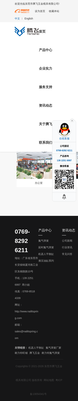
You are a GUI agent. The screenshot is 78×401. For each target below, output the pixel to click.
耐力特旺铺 (21, 352)
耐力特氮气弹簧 (51, 352)
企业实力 (45, 68)
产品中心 (45, 50)
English (29, 18)
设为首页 (40, 11)
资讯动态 (45, 105)
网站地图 (49, 380)
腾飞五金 (35, 352)
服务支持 (45, 87)
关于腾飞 (45, 124)
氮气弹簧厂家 (53, 347)
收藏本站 (54, 11)
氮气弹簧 (43, 240)
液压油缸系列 (46, 260)
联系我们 (45, 142)
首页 (42, 31)
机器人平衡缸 (46, 254)
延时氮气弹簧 (46, 247)
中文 (17, 18)
